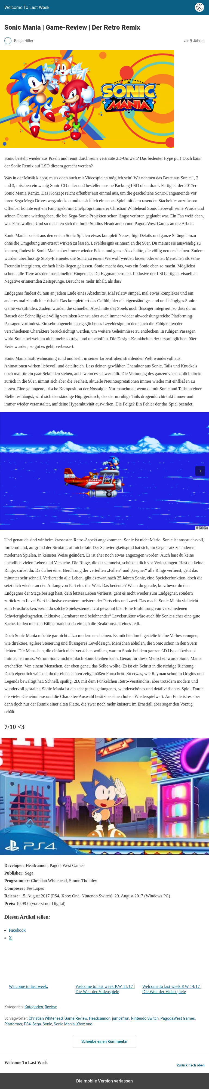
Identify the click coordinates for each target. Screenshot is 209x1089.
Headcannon (99, 1018)
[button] (200, 471)
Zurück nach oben (191, 1065)
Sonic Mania (64, 1024)
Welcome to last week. (40, 967)
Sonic (47, 1024)
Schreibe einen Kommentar (104, 1041)
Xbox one (84, 1024)
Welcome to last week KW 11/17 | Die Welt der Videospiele (106, 970)
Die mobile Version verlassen (104, 1081)
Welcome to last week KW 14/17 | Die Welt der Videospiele (173, 970)
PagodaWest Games (177, 1018)
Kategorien (33, 1007)
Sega (36, 1024)
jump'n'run (120, 1018)
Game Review (75, 1018)
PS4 (27, 1024)
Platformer (13, 1024)
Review (51, 1007)
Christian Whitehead (46, 1018)
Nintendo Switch (145, 1018)
